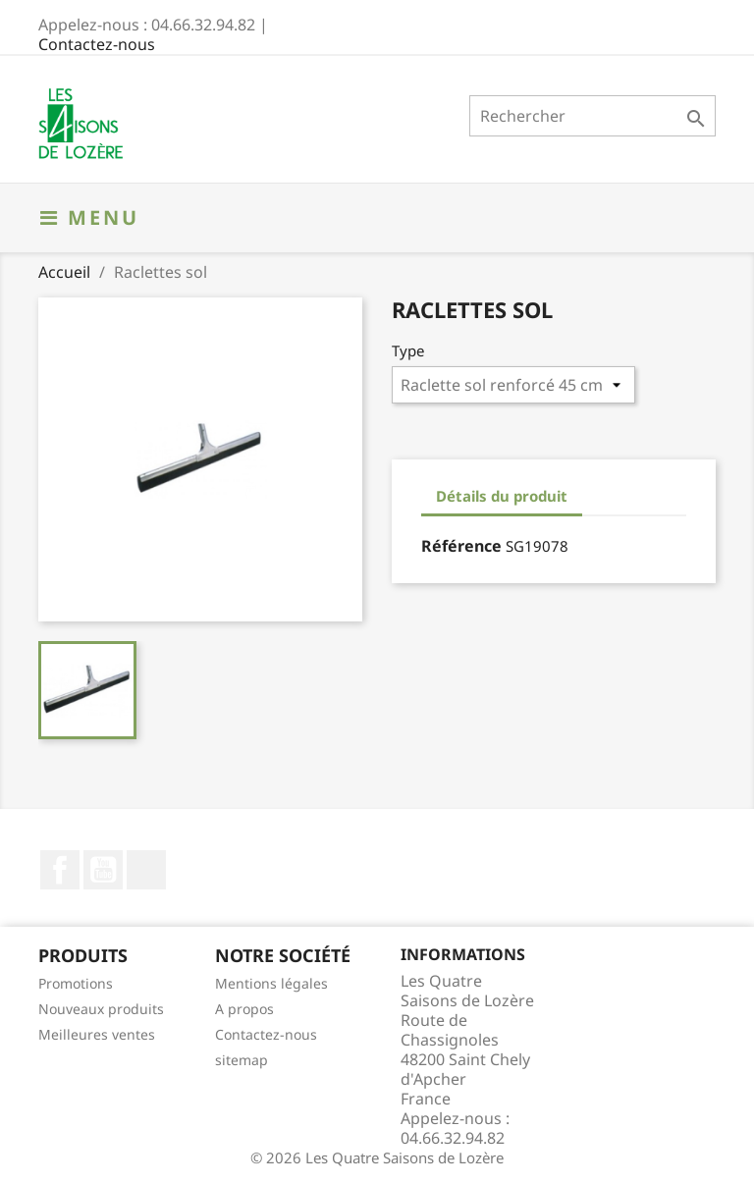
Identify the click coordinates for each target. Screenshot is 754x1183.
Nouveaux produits (101, 1008)
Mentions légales (271, 983)
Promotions (75, 983)
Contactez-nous (96, 44)
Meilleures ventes (96, 1034)
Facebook (60, 869)
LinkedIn (146, 869)
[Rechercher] (592, 115)
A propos (244, 1008)
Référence (461, 546)
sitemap (241, 1059)
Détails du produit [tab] (501, 496)
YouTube (103, 869)
